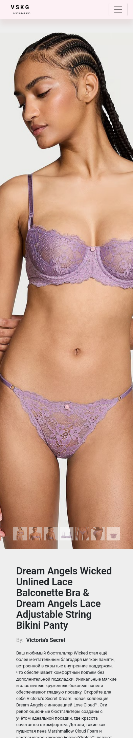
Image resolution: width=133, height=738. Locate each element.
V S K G (20, 7)
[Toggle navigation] (118, 9)
